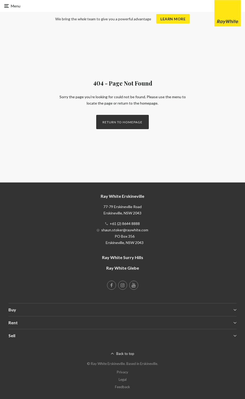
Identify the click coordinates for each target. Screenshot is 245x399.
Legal (123, 379)
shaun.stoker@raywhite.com (124, 230)
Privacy (122, 372)
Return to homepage (122, 122)
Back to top (125, 353)
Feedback (122, 387)
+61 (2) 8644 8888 (125, 223)
